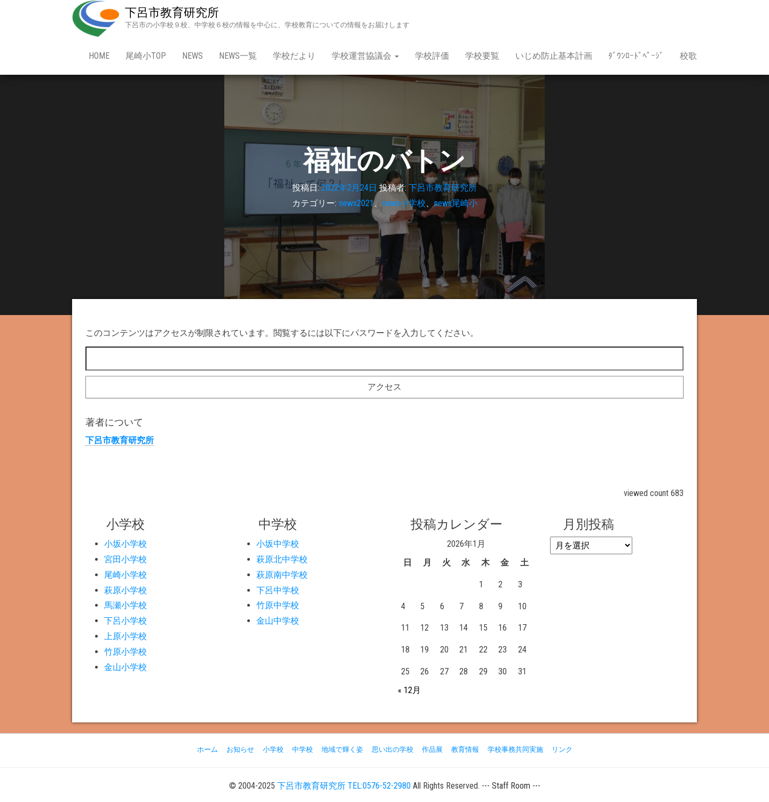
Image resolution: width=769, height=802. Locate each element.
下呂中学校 (277, 590)
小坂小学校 (125, 544)
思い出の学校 (392, 749)
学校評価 (432, 56)
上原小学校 (125, 636)
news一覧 (238, 56)
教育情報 (465, 749)
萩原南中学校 (282, 575)
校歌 (688, 56)
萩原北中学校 (282, 559)
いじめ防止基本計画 (553, 56)
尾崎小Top (145, 56)
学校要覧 (482, 56)
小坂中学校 (277, 544)
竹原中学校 (277, 605)
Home (99, 56)
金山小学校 (125, 667)
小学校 (273, 749)
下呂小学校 (125, 621)
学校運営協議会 (365, 56)
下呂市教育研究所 (172, 12)
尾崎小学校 (125, 575)
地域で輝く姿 (342, 749)
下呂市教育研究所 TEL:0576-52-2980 (344, 786)
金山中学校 (277, 621)
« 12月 (409, 690)
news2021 (356, 203)
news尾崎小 (455, 203)
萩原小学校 (125, 590)
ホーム (207, 749)
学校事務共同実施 (515, 749)
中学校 (302, 749)
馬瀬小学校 (125, 605)
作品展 (432, 749)
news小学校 (404, 203)
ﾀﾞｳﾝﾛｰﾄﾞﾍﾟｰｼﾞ (636, 56)
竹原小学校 (125, 652)
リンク (562, 749)
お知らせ (240, 749)
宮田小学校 (125, 559)
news (192, 56)
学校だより (294, 56)
